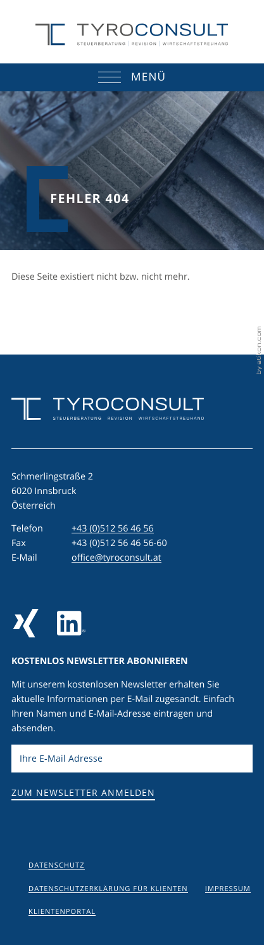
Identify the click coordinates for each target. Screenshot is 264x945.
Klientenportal (62, 911)
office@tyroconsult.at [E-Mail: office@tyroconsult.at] (116, 558)
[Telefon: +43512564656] (113, 529)
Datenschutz (56, 865)
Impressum (228, 889)
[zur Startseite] (131, 35)
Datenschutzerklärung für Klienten (107, 889)
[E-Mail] (132, 759)
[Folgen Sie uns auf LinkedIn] (71, 623)
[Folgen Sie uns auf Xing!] (25, 623)
